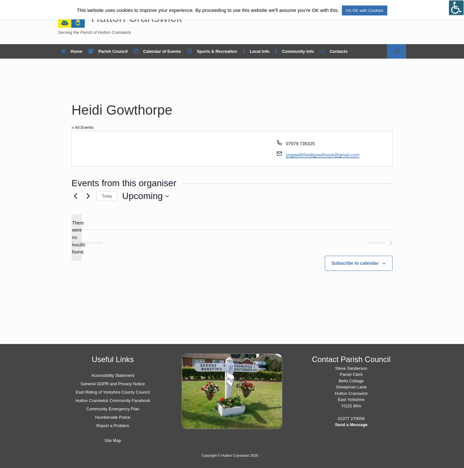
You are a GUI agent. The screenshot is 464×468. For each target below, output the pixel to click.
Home (71, 51)
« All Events (82, 127)
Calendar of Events (157, 51)
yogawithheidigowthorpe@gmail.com (322, 155)
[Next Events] (88, 196)
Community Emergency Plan (113, 408)
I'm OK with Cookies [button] (364, 10)
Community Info (294, 51)
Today (107, 196)
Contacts (334, 51)
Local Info (256, 51)
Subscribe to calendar (355, 263)
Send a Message (351, 424)
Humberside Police (112, 417)
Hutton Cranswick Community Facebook (112, 400)
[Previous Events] (75, 196)
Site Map (112, 440)
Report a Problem (112, 425)
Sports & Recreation (212, 51)
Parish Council (108, 51)
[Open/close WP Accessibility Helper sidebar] (456, 7)
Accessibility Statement (112, 375)
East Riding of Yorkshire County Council (113, 392)
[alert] (77, 237)
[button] (396, 51)
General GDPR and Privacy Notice (113, 383)
